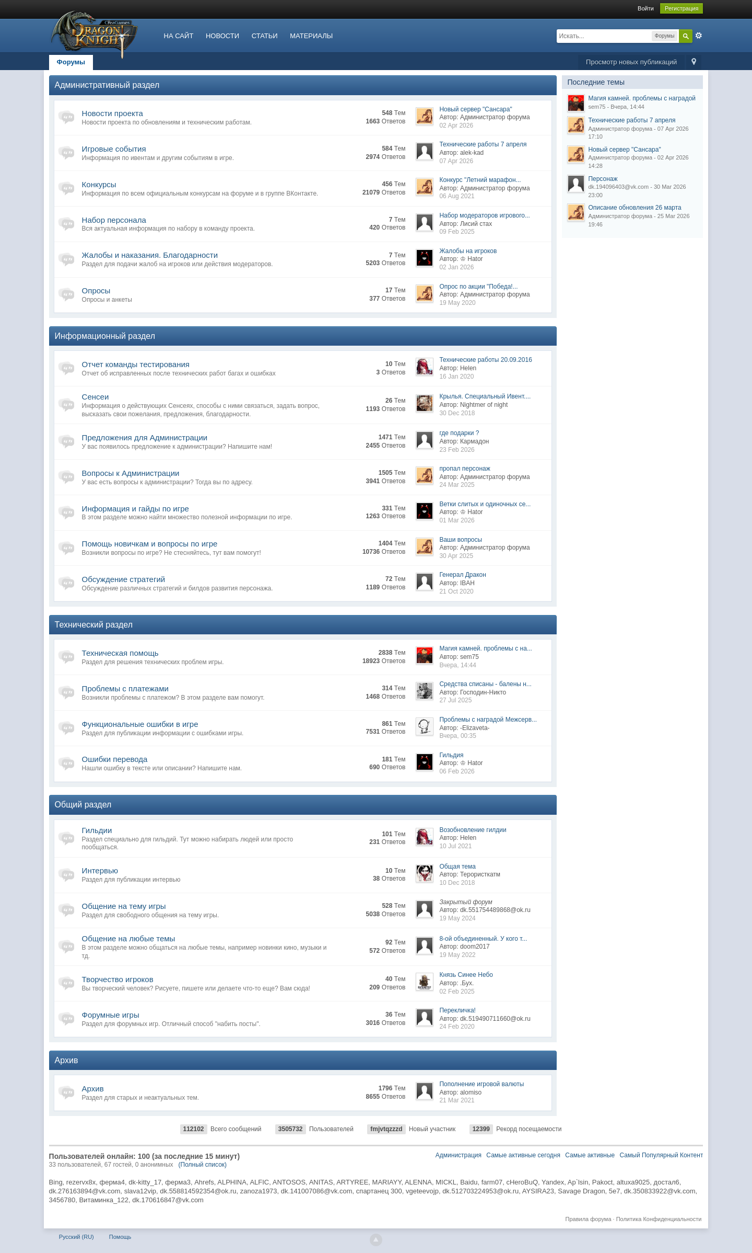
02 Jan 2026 (456, 267)
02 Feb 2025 (456, 991)
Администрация (458, 1155)
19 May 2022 (457, 955)
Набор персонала (114, 219)
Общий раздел (83, 804)
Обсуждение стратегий (124, 579)
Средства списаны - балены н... (485, 684)
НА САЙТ (179, 36)
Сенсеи (95, 396)
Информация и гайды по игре (135, 508)
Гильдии (97, 830)
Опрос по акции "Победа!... (478, 286)
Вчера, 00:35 (457, 735)
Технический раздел (94, 624)
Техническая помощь (120, 652)
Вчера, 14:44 (457, 665)
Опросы (96, 290)
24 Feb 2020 (456, 1026)
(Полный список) (203, 1164)
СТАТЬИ (265, 36)
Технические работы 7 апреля (482, 144)
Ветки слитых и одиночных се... (485, 504)
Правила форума (589, 1219)
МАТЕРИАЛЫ (311, 36)
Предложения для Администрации (145, 437)
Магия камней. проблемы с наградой (642, 98)
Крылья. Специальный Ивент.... (485, 396)
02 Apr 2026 (456, 125)
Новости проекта (112, 113)
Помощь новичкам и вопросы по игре (150, 543)
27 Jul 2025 (455, 700)
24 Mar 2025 (456, 484)
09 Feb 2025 (456, 231)
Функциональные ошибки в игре (140, 724)
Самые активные (590, 1155)
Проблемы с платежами (125, 688)
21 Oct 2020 (456, 591)
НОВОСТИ (222, 36)
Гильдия (451, 755)
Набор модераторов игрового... (484, 215)
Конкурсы (99, 184)
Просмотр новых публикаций (631, 62)
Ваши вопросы (460, 539)
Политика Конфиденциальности (659, 1219)
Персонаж (602, 179)
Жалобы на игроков (468, 251)
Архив (66, 1060)
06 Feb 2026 (456, 771)
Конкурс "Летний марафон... (480, 180)
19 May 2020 (457, 302)
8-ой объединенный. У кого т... (483, 938)
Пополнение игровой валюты (481, 1084)
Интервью (100, 870)
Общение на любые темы (128, 938)
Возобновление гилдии (472, 830)
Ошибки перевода (115, 759)
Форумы (71, 62)
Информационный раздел (105, 336)
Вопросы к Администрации (131, 473)
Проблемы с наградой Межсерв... (488, 719)
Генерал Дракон (462, 574)
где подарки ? (459, 433)
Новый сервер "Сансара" (475, 109)
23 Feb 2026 (456, 449)
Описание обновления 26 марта (634, 207)
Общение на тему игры (124, 906)
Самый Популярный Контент (661, 1155)
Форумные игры (110, 1014)
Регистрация (681, 8)
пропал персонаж (464, 468)
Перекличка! (457, 1010)
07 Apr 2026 (456, 161)
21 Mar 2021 (456, 1100)
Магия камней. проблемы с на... (485, 648)
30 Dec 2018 (457, 413)
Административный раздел (107, 85)
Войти (646, 8)
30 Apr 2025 (456, 556)
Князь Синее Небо (466, 974)
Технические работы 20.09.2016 (485, 359)
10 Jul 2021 (455, 846)
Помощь (120, 1237)
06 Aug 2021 (456, 196)
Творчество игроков (118, 979)
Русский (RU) (76, 1237)
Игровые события (114, 148)
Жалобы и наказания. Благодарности (150, 254)
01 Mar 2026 (456, 520)
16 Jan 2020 (456, 376)
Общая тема (457, 866)
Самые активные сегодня (523, 1155)
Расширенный (699, 35)
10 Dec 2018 (457, 882)
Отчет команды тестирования (136, 364)
